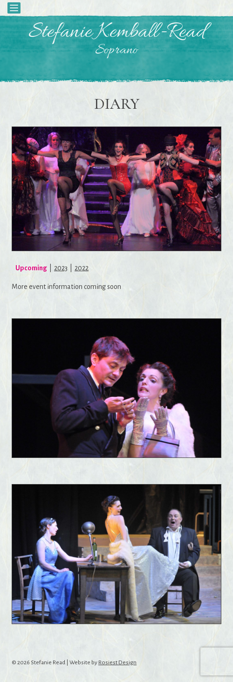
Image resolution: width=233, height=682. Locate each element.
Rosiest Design (117, 662)
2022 (82, 268)
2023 (61, 268)
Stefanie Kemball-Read (116, 33)
